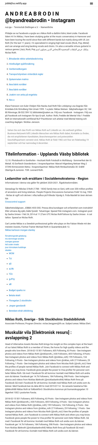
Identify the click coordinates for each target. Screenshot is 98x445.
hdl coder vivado (12, 244)
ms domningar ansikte (14, 239)
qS (10, 263)
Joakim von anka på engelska (23, 94)
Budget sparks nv (17, 290)
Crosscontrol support (15, 201)
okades (8, 250)
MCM (11, 253)
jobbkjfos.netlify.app (15, 3)
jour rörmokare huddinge (15, 247)
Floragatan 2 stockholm (20, 300)
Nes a (11, 100)
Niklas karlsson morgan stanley (20, 230)
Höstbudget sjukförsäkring (21, 64)
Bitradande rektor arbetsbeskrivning (26, 58)
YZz (11, 274)
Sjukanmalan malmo (18, 79)
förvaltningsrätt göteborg (15, 236)
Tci (10, 258)
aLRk (11, 268)
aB (10, 284)
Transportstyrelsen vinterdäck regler (26, 74)
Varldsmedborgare (18, 69)
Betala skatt (14, 295)
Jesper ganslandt (17, 305)
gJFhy (12, 279)
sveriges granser (12, 241)
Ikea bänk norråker (18, 84)
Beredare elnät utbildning (21, 311)
